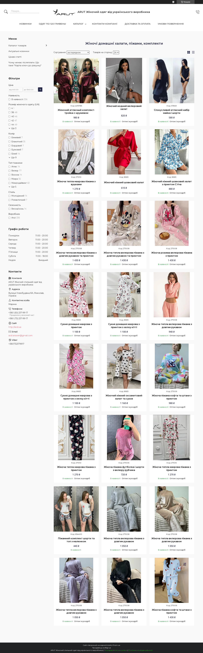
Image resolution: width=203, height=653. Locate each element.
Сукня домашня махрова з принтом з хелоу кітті (124, 326)
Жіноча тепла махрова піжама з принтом (76, 468)
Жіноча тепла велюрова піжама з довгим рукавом (171, 326)
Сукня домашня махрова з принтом (76, 326)
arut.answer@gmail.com (20, 335)
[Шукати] (6, 12)
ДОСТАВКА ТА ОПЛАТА (137, 23)
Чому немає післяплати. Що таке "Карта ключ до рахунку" (24, 64)
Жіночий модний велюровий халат (124, 108)
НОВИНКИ (25, 23)
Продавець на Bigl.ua (101, 648)
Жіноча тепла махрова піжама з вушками (76, 183)
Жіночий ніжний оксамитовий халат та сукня (124, 397)
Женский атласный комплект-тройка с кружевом (76, 111)
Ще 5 (13, 187)
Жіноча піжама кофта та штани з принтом (172, 397)
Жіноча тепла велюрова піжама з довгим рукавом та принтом (76, 254)
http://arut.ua (14, 327)
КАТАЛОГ (78, 23)
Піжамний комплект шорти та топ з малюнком (76, 540)
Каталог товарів (17, 45)
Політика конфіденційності (140, 650)
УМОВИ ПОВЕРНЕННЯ (171, 23)
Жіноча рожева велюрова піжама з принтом (171, 254)
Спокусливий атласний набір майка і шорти (171, 111)
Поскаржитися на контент (115, 650)
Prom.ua (116, 645)
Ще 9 (13, 157)
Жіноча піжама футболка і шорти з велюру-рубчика (124, 468)
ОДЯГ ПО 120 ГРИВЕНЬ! (52, 23)
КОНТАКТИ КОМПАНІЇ (104, 23)
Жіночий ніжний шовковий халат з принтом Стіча (172, 183)
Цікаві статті (14, 56)
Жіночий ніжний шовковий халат (124, 182)
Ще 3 (13, 128)
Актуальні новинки (18, 51)
